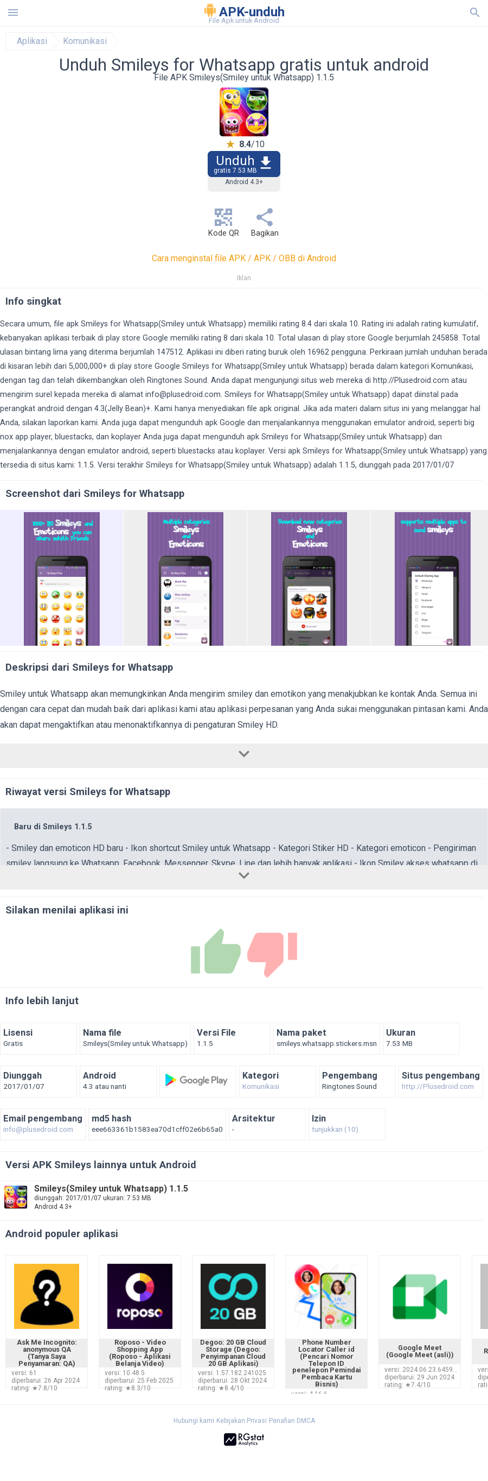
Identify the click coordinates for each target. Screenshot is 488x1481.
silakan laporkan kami (60, 422)
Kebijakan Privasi (241, 1421)
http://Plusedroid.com (411, 380)
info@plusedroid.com (183, 394)
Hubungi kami (194, 1421)
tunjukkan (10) (335, 1129)
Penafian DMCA (292, 1421)
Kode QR (223, 225)
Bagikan (264, 225)
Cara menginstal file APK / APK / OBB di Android (244, 258)
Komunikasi (85, 41)
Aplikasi (32, 41)
